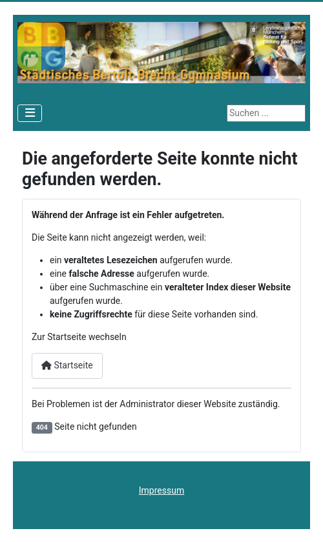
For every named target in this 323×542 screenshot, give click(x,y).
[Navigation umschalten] (29, 114)
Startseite (67, 365)
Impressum (161, 490)
